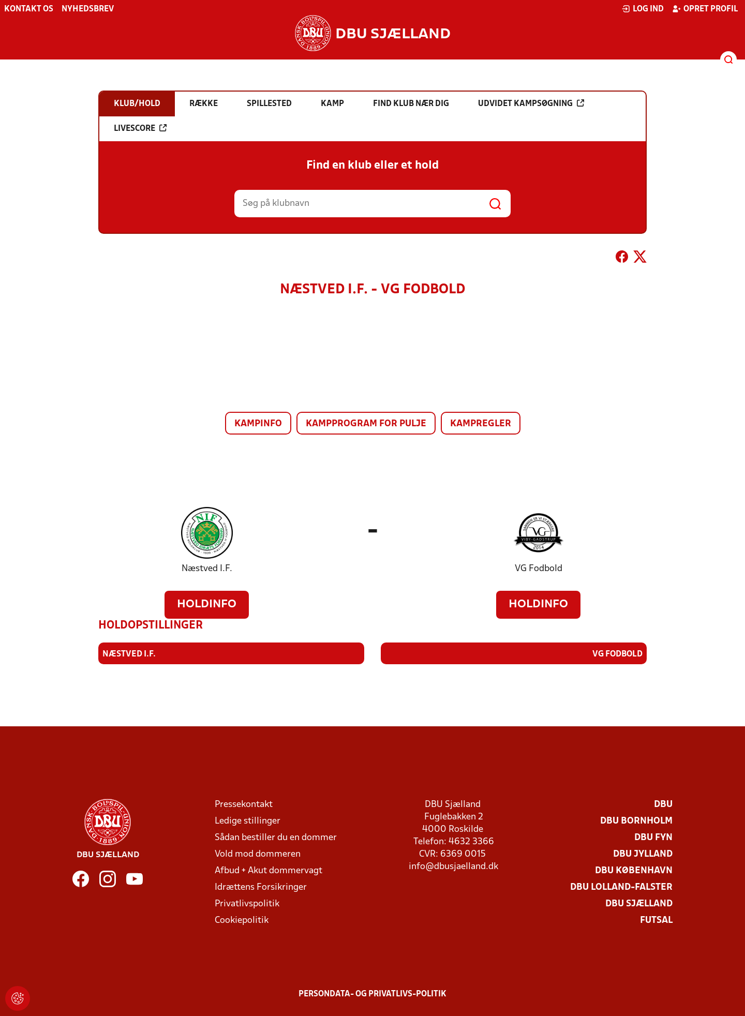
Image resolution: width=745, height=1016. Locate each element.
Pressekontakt (244, 804)
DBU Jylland (643, 853)
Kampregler (480, 424)
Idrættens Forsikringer (261, 887)
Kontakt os (28, 9)
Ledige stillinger (247, 820)
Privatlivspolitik (247, 903)
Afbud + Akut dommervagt (268, 870)
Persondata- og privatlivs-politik (372, 993)
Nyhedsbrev (88, 9)
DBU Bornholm (636, 820)
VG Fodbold (538, 568)
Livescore (140, 128)
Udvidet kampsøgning (531, 103)
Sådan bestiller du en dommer (276, 837)
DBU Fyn (653, 837)
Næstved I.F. (207, 568)
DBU (663, 804)
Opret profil (705, 8)
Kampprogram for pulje (366, 424)
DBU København (634, 870)
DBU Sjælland (639, 903)
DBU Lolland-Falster (621, 887)
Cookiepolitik (242, 920)
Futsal (656, 920)
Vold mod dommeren (258, 853)
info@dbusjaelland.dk (453, 866)
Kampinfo (258, 424)
